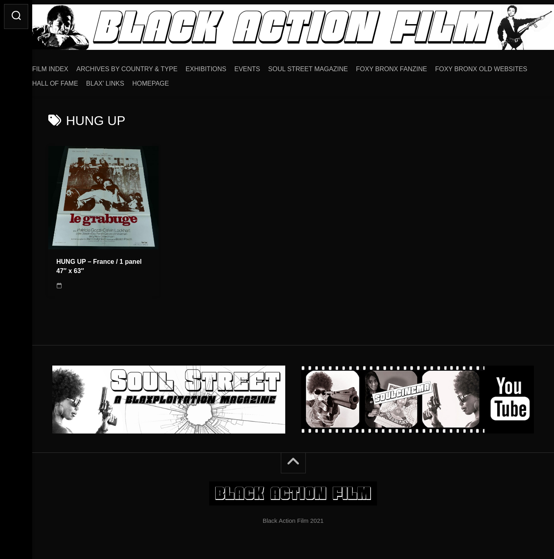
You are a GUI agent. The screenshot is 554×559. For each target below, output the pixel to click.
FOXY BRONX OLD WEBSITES (94, 80)
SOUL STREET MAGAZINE (324, 66)
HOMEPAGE (267, 80)
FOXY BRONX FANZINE (407, 66)
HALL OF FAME (171, 80)
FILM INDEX (66, 66)
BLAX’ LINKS (221, 80)
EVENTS (263, 66)
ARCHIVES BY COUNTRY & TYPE (143, 66)
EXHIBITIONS (222, 66)
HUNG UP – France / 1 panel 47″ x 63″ (99, 263)
